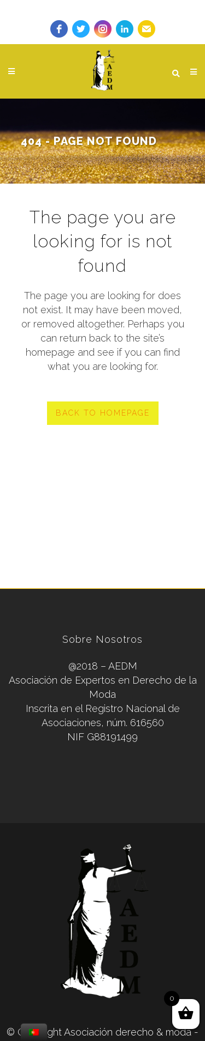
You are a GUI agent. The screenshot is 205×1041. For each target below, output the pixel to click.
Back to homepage (103, 413)
